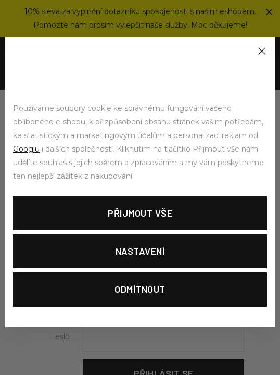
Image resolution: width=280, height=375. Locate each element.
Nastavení (140, 251)
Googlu (26, 149)
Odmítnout (140, 289)
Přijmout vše (140, 213)
